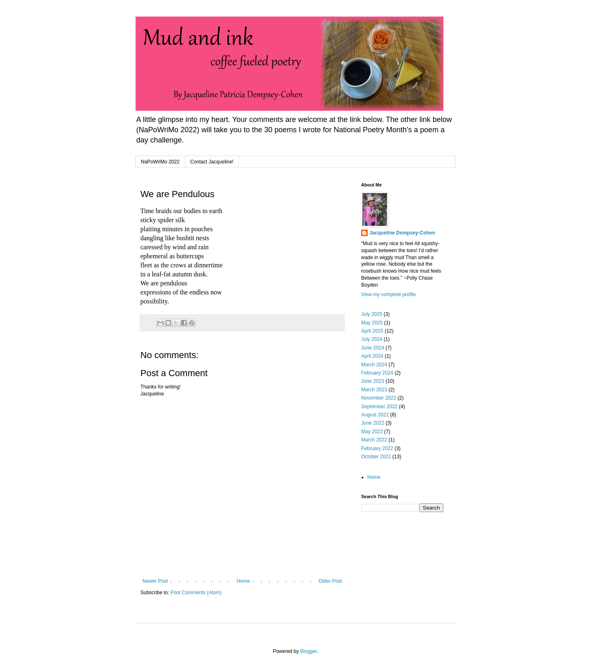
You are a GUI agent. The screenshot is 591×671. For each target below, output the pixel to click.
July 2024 (371, 339)
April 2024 (372, 356)
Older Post (330, 581)
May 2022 (372, 431)
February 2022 (377, 448)
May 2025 (372, 323)
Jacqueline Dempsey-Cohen (402, 233)
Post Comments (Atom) (196, 592)
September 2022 (379, 406)
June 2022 (372, 423)
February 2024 (377, 373)
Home (243, 581)
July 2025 (371, 314)
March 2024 (374, 365)
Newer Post (155, 581)
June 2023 (372, 381)
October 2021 (376, 457)
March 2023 (374, 390)
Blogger (308, 651)
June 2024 (372, 348)
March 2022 (374, 440)
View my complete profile (388, 294)
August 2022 (375, 415)
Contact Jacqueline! (212, 162)
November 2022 (378, 398)
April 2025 (372, 331)
